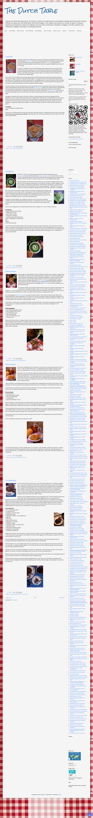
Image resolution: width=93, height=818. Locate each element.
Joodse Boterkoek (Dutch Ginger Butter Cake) (78, 422)
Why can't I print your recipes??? (77, 705)
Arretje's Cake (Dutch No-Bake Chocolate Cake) (76, 219)
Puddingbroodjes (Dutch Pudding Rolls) (78, 568)
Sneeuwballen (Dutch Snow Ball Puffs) (78, 625)
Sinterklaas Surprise (74, 614)
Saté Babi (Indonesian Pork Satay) (77, 604)
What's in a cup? (56, 30)
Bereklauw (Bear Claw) (75, 238)
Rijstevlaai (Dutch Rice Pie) (75, 582)
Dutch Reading (38, 30)
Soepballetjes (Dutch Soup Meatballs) (78, 629)
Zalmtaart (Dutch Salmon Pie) (76, 717)
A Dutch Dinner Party (74, 180)
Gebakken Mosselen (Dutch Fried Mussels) (77, 357)
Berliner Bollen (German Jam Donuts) (78, 240)
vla (11, 290)
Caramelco (9, 57)
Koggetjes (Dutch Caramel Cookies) (78, 465)
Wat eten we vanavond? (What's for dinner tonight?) (77, 701)
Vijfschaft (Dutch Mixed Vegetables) (77, 694)
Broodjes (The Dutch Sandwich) (77, 277)
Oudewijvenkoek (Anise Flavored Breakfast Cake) (77, 537)
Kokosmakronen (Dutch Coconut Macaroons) (77, 468)
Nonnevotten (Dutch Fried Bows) (77, 521)
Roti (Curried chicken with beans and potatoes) (78, 596)
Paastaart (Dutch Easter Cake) (76, 544)
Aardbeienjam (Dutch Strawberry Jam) (78, 183)
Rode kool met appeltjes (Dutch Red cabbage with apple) (78, 589)
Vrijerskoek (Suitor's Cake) (75, 696)
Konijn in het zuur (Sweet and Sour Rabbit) (77, 471)
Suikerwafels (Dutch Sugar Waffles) (77, 670)
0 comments (9, 455)
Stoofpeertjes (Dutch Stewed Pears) (78, 663)
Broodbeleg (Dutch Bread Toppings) (78, 273)
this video (45, 283)
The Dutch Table (31, 10)
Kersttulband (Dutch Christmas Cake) (78, 449)
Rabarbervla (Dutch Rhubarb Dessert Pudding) (78, 572)
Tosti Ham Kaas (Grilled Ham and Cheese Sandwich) (77, 689)
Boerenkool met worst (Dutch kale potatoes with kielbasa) (77, 260)
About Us (65, 30)
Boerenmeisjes (10, 364)
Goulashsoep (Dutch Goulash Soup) (77, 381)
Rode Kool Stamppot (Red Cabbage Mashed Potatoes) (77, 591)
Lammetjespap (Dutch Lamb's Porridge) (78, 501)
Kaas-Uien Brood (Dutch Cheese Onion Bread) (78, 425)
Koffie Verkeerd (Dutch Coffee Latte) (78, 461)
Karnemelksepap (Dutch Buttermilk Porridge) (77, 437)
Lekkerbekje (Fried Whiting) (76, 506)
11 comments (9, 146)
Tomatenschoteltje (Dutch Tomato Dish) (77, 679)
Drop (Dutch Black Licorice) (76, 315)
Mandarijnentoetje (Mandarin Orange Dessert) (78, 511)
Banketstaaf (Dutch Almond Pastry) (77, 233)
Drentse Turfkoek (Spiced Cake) (77, 309)
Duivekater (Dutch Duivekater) (76, 317)
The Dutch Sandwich (74, 674)
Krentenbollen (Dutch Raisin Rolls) (77, 479)
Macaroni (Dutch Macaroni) (76, 509)
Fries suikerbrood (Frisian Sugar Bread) (78, 336)
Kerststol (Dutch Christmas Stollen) (77, 447)
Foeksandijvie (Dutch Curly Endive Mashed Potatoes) (77, 334)
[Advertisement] (46, 42)
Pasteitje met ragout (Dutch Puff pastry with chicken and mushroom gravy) (78, 550)
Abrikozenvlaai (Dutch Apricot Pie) (77, 185)
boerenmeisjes (41, 280)
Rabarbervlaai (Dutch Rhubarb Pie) (77, 574)
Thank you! (79, 30)
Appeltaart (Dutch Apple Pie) (76, 211)
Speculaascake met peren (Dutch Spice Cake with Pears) (78, 634)
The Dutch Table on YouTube (76, 139)
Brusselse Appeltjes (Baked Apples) (77, 284)
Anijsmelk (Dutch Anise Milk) (76, 197)
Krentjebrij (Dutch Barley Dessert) (77, 480)
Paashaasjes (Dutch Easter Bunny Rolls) (78, 540)
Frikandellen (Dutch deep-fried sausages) (76, 343)
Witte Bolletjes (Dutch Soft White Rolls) (78, 709)
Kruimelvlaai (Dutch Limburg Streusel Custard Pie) (78, 491)
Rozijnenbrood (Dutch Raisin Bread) (78, 599)
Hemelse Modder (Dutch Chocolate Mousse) (77, 403)
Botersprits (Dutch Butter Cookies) (77, 270)
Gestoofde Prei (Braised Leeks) (76, 369)
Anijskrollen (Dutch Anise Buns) (76, 195)
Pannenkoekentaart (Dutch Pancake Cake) (78, 548)
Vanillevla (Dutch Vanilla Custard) (77, 693)
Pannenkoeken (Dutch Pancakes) (77, 545)
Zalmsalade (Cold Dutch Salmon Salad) (78, 715)
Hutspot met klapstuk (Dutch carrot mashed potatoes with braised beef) (78, 414)
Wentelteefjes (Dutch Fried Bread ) (77, 703)
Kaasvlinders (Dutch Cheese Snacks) (78, 427)
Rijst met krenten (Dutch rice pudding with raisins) (78, 580)
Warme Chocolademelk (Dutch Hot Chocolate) (77, 698)
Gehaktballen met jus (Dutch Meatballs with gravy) (78, 361)
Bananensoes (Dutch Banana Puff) (77, 231)
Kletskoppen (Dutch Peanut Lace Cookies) (77, 453)
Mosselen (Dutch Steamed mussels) (78, 518)
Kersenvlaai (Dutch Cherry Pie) (76, 443)
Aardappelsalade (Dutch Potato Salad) (78, 182)
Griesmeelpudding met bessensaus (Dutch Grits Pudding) (77, 383)
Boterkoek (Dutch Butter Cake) (76, 268)
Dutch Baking (12, 30)
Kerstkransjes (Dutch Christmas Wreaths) (77, 445)
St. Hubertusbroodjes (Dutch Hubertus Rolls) (78, 654)
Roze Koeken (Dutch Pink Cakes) (77, 598)
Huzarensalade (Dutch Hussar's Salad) (78, 416)
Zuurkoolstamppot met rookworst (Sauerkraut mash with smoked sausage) (77, 730)
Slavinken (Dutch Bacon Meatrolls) (77, 621)
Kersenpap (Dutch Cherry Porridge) (77, 439)
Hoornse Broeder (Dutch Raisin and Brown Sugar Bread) (77, 410)
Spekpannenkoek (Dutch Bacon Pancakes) (77, 643)
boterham (40, 176)
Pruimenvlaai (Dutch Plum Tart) (77, 565)
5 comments (9, 592)
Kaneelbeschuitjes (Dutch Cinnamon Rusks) (78, 432)
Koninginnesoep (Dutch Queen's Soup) (78, 473)
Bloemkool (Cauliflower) (75, 250)
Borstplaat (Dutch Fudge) (75, 265)
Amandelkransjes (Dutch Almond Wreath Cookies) (77, 192)
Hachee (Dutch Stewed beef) (76, 394)
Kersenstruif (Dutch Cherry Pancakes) (78, 441)
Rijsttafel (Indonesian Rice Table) (77, 584)
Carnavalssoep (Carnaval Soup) (76, 288)
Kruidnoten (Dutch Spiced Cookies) (77, 484)
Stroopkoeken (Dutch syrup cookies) (78, 664)
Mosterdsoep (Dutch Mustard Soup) (78, 519)
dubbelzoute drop (52, 90)
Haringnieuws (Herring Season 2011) (78, 397)
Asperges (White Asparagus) (76, 221)
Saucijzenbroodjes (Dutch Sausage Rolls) (77, 606)
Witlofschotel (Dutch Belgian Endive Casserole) (77, 707)
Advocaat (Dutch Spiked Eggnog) (77, 186)
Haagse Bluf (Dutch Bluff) (75, 390)
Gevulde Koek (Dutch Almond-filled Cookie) (77, 373)
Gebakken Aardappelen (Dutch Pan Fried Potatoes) (79, 351)
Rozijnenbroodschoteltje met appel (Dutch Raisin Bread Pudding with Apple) (78, 602)
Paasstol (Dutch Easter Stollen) (76, 542)
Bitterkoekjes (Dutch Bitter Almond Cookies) (77, 248)
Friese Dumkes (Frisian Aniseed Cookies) (76, 339)
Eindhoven (29, 61)
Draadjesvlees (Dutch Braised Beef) (78, 308)
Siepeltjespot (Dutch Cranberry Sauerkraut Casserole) (76, 612)
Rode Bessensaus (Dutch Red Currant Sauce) (78, 586)
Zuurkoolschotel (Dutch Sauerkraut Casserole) (77, 727)
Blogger (59, 794)
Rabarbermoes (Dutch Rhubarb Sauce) (78, 570)
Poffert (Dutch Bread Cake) (76, 558)
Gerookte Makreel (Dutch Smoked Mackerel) (77, 366)
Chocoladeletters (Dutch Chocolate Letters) (77, 296)
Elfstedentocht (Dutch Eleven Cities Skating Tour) (77, 327)
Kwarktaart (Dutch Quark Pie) (76, 498)
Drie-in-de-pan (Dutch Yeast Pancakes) (78, 311)
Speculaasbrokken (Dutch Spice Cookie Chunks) (78, 631)
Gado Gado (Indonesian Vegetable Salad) (77, 346)
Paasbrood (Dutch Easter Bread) (77, 539)
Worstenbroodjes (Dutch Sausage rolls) (78, 711)
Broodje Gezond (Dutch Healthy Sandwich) (77, 275)
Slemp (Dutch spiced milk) (75, 623)
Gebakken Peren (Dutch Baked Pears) (78, 359)
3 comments (9, 358)
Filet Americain (78, 57)
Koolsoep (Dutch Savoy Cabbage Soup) (78, 474)
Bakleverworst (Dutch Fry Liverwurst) (78, 230)
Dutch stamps (73, 320)
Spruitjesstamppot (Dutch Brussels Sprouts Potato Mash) (77, 650)
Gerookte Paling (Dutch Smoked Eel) (78, 368)
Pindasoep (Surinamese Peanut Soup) (78, 557)
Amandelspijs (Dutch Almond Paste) (78, 194)
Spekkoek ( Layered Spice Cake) (77, 641)
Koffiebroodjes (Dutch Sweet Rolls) (77, 462)
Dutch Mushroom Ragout (75, 318)
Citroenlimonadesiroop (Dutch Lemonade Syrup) (76, 305)
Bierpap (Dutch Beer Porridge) (76, 243)
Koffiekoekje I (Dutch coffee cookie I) (78, 464)
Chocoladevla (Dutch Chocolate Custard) (77, 298)
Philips (48, 62)
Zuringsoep (9, 171)
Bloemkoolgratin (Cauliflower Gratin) (78, 252)
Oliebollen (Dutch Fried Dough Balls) (78, 522)
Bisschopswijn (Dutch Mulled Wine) (77, 244)
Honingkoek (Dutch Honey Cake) (77, 407)
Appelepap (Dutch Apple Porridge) (77, 203)
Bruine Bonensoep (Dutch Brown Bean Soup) (78, 282)
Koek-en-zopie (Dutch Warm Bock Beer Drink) (78, 459)
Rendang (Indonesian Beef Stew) (77, 576)
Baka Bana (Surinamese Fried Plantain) (78, 228)
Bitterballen (77, 64)
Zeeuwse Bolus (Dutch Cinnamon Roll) (78, 718)
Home (5, 30)
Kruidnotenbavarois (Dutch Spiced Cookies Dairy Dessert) (77, 489)
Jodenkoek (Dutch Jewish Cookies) (77, 419)
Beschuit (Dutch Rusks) (75, 241)
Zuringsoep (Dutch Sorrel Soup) (15, 267)
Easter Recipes (73, 322)
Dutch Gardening (29, 30)
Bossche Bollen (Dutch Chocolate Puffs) (78, 266)
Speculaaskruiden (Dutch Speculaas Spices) (77, 639)
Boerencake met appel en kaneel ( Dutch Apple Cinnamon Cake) (77, 254)
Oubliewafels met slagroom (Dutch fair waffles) (78, 534)
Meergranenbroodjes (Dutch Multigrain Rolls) (78, 514)
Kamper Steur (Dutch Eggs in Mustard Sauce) (78, 429)
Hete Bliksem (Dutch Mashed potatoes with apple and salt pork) (78, 405)
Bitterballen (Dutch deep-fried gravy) (78, 246)
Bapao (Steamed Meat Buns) (76, 235)
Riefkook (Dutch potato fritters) (77, 578)
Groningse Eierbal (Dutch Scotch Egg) (78, 388)
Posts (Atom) (14, 600)
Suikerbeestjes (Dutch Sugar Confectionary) (76, 668)
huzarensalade (21, 176)
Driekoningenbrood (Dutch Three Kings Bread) (78, 313)
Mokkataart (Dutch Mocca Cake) (77, 516)
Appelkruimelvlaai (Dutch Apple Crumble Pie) (78, 207)
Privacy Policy (72, 30)
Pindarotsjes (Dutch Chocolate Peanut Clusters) (78, 555)
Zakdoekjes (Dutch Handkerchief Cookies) (77, 713)
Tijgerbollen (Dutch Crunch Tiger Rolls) (78, 675)
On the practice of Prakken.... (76, 527)
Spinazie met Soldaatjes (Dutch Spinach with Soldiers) (78, 646)
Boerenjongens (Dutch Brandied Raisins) (17, 360)
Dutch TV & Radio (47, 30)
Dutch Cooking (20, 30)
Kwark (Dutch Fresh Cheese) (76, 496)
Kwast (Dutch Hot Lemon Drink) (77, 499)
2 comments (9, 265)
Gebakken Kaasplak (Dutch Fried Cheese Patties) (79, 354)
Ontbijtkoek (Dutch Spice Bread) (77, 528)
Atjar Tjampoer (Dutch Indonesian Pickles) (77, 226)
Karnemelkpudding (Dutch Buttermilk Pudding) (78, 434)
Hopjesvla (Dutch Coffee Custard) (77, 412)
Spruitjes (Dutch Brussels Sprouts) (77, 648)
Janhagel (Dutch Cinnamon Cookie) (77, 418)
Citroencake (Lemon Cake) (75, 303)
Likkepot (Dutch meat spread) (76, 507)
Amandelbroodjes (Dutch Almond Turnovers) (77, 189)
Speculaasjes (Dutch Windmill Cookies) (78, 636)
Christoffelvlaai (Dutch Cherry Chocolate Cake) (18, 594)
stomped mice (37, 87)
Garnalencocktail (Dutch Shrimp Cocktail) (77, 349)
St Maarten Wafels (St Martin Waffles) (78, 652)
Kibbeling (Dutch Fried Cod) (76, 450)
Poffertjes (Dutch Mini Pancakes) (77, 560)
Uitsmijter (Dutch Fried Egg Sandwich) (78, 691)
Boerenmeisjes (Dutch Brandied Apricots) (17, 457)
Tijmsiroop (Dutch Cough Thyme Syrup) (78, 677)
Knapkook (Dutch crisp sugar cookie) (78, 455)
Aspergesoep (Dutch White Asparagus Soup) (78, 223)
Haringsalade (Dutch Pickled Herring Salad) (77, 400)
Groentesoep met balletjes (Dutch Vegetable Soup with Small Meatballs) (78, 386)
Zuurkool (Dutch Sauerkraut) (76, 724)
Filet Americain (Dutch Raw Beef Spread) (77, 332)
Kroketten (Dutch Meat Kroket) (76, 482)
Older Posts (61, 597)
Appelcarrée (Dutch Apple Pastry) (77, 202)
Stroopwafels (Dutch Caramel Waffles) (78, 666)
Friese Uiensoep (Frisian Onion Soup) (78, 341)
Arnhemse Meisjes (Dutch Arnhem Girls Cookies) (78, 216)
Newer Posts (8, 597)
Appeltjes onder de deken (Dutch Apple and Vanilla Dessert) (78, 213)
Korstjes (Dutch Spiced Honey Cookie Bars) (78, 477)
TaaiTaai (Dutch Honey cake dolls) (77, 672)
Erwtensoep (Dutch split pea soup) (77, 329)
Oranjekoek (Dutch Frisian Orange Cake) (79, 532)
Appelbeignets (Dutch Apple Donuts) (78, 199)
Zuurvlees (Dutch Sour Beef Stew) (77, 733)
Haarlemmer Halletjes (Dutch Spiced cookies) (78, 392)
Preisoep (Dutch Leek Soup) (76, 563)
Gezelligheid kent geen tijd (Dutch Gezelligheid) (77, 379)
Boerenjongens (10, 271)
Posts (71, 172)
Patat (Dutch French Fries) (75, 552)
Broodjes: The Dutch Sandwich (80, 71)
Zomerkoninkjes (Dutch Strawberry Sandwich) (77, 721)
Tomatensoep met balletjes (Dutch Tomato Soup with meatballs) (77, 682)
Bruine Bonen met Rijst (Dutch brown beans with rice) (78, 280)
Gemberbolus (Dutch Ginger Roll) (77, 363)
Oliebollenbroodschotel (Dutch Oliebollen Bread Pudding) (76, 525)
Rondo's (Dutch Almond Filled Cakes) (78, 593)
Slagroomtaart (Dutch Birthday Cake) (78, 617)
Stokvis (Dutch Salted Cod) (75, 661)
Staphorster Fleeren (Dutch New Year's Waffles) (78, 659)
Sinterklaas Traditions (74, 615)
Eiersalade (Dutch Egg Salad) (76, 325)
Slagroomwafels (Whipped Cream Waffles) (77, 619)
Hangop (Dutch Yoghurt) (75, 396)
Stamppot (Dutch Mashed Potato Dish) (78, 657)
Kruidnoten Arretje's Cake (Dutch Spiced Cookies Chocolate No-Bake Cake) (78, 486)
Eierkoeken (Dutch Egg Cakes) (76, 323)
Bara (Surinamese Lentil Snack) (76, 236)
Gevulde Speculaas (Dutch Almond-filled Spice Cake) (78, 376)
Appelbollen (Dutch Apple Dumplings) (78, 200)
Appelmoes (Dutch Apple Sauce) (77, 209)
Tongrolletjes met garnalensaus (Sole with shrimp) (78, 686)
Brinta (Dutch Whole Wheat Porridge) (78, 271)
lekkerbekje (48, 176)
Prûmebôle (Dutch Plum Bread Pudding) (78, 567)
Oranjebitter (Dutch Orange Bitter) (77, 530)
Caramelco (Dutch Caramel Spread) (16, 148)
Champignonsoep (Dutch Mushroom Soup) (78, 290)
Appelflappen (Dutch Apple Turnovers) (78, 205)
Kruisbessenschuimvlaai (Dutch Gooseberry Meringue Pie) (76, 494)
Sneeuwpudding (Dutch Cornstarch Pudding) (77, 627)
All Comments (73, 174)
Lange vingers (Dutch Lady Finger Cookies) (77, 503)
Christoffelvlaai (10, 480)
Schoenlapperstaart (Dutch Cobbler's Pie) (78, 609)
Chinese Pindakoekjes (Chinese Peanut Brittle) (78, 293)
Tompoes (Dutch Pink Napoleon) (77, 684)
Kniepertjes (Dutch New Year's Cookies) (78, 456)
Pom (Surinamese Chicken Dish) (77, 562)
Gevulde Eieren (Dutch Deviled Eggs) (78, 371)
